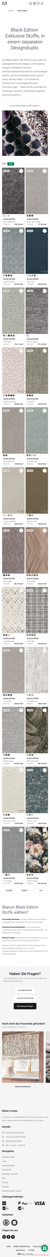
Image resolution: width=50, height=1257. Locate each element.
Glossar (5, 1182)
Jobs (4, 1161)
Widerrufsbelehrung (21, 1246)
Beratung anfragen (25, 1006)
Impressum (20, 1250)
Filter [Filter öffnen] (11, 164)
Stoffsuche (6, 1170)
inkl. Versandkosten (42, 1255)
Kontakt (5, 1187)
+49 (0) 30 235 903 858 (15, 1137)
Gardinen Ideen (8, 1165)
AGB (8, 1246)
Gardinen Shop (8, 1157)
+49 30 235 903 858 (25, 998)
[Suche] (30, 3)
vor (40, 890)
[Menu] (46, 3)
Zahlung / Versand (9, 1174)
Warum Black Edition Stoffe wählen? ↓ (25, 106)
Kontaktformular (25, 990)
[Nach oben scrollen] (44, 1252)
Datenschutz (38, 1246)
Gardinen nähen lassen (11, 1191)
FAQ (4, 1178)
